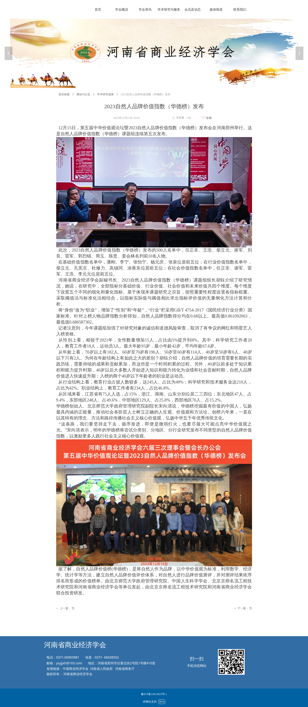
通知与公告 (83, 94)
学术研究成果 (105, 94)
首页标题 (64, 94)
